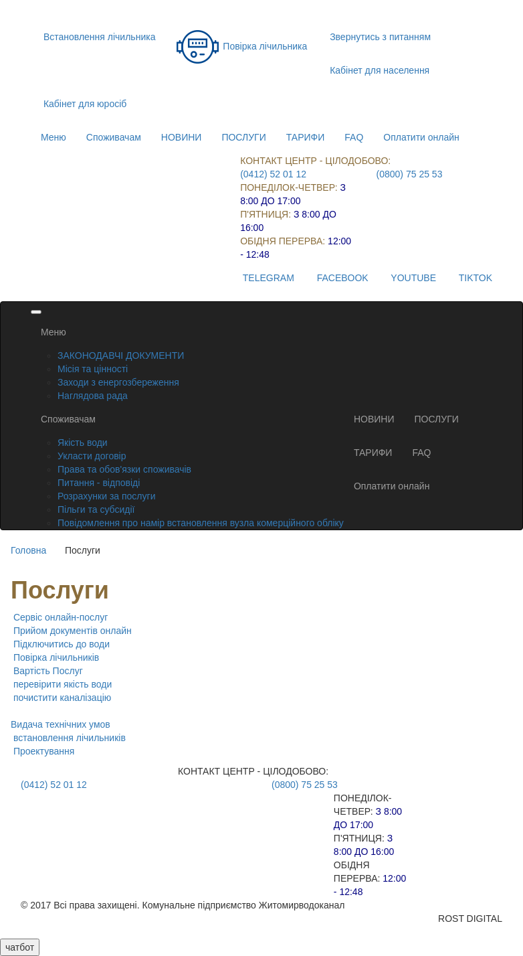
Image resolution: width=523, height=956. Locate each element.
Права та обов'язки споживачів (124, 469)
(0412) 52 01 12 (273, 174)
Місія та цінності (93, 369)
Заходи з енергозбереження (118, 382)
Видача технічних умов (60, 724)
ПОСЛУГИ (243, 137)
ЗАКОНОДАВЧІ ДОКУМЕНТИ (121, 355)
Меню (53, 137)
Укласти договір (92, 456)
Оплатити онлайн (421, 137)
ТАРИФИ (305, 137)
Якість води (83, 442)
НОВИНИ (181, 137)
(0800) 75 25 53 (410, 174)
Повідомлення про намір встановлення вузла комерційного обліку (201, 522)
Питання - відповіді (99, 482)
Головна (28, 550)
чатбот (19, 947)
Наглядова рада (93, 395)
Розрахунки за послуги (106, 496)
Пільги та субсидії (96, 509)
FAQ (353, 137)
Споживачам (113, 137)
